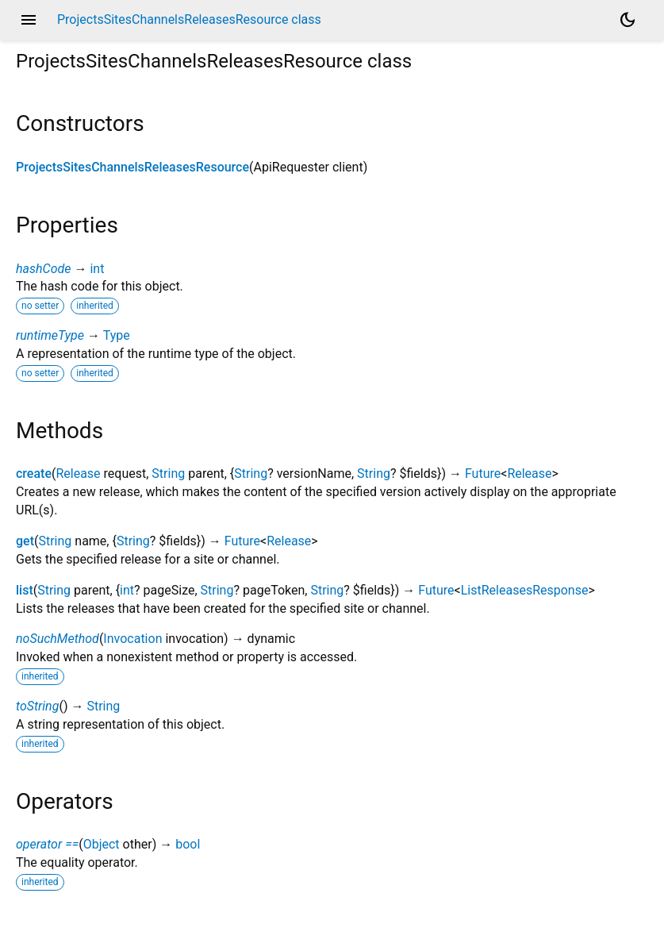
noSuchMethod (57, 638)
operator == (47, 844)
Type (116, 335)
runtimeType (50, 335)
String (168, 473)
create (34, 473)
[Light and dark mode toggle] (627, 20)
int (97, 268)
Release (78, 473)
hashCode (43, 268)
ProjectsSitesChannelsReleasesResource (132, 167)
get (25, 541)
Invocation (132, 638)
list (24, 590)
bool (187, 844)
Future (483, 473)
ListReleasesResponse (525, 590)
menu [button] (28, 19)
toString (37, 706)
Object (101, 844)
